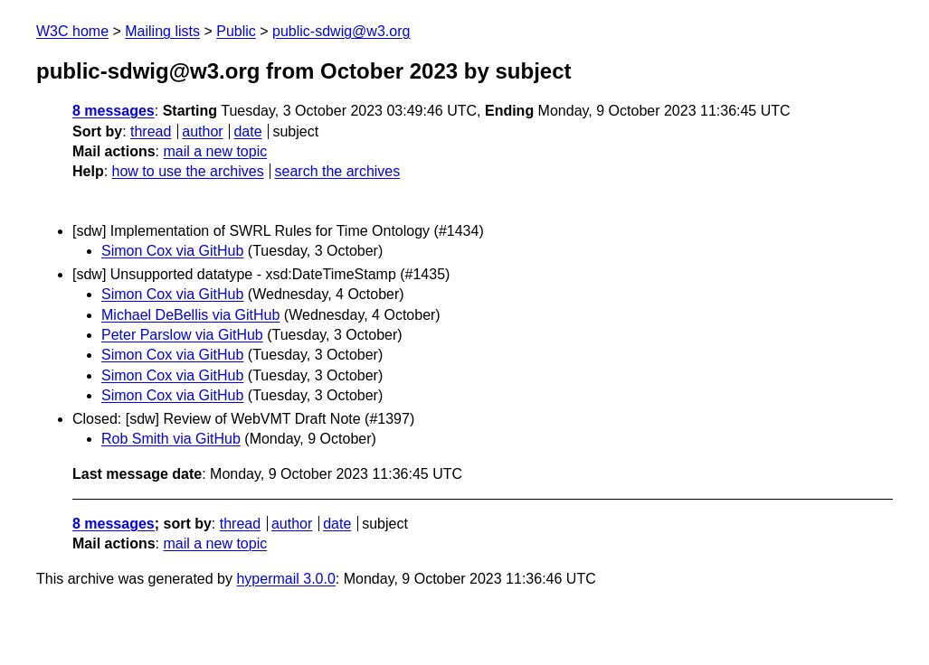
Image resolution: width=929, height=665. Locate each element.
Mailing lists (162, 31)
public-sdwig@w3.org (341, 31)
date (247, 131)
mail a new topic (215, 151)
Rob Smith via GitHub (171, 438)
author (202, 131)
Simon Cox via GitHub (172, 250)
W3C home (72, 31)
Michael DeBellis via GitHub (190, 315)
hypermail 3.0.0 (285, 578)
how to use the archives (188, 171)
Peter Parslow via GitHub (182, 334)
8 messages (113, 110)
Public (236, 31)
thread (150, 131)
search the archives (338, 171)
